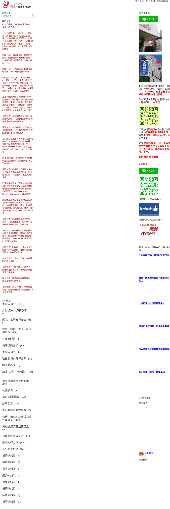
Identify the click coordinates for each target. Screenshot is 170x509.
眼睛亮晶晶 (9, 365)
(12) (11, 403)
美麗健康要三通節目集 (16, 426)
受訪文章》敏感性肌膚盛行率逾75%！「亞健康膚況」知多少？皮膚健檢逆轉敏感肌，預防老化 (17, 222)
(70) (12, 303)
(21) (17, 358)
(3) (17, 410)
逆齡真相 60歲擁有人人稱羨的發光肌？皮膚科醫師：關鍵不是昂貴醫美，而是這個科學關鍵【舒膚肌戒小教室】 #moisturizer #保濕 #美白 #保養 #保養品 (17, 235)
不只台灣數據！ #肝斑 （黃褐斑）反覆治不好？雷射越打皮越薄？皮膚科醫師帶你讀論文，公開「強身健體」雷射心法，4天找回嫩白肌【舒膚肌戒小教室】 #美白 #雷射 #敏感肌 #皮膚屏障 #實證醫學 (17, 41)
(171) (15, 312)
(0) (11, 455)
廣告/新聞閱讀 (11, 396)
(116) (14, 345)
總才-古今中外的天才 (15, 371)
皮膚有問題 (9, 338)
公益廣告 (8, 390)
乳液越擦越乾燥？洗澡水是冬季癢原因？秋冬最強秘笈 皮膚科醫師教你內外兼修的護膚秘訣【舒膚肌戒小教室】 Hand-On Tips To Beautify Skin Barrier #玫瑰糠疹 (17, 188)
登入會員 (139, 1)
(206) (17, 331)
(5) (10, 390)
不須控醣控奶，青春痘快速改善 (154, 255)
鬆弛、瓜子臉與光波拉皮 (17, 319)
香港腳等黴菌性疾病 (14, 410)
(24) (12, 351)
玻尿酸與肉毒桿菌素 (14, 358)
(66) (12, 338)
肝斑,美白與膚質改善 (15, 310)
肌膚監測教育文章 (13, 435)
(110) (16, 382)
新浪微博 (146, 453)
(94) (17, 373)
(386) (17, 418)
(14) (16, 428)
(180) (14, 396)
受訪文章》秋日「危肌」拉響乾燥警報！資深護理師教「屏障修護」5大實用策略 (17, 289)
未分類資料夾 (10, 449)
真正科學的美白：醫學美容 (152, 372)
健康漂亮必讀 (10, 345)
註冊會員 (150, 1)
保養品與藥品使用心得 (16, 381)
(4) (13, 449)
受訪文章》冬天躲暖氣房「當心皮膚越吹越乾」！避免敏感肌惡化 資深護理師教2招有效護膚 (17, 119)
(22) (17, 321)
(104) (14, 442)
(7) (11, 365)
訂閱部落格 (162, 1)
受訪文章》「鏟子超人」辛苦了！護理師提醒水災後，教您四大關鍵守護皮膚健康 (17, 270)
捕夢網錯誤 (9, 455)
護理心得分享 (10, 442)
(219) (17, 435)
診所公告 (8, 403)
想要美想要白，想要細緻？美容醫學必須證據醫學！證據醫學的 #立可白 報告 (17, 161)
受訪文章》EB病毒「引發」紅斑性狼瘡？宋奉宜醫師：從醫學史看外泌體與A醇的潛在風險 (17, 250)
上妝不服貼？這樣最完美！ (152, 303)
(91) (12, 501)
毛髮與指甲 (9, 303)
